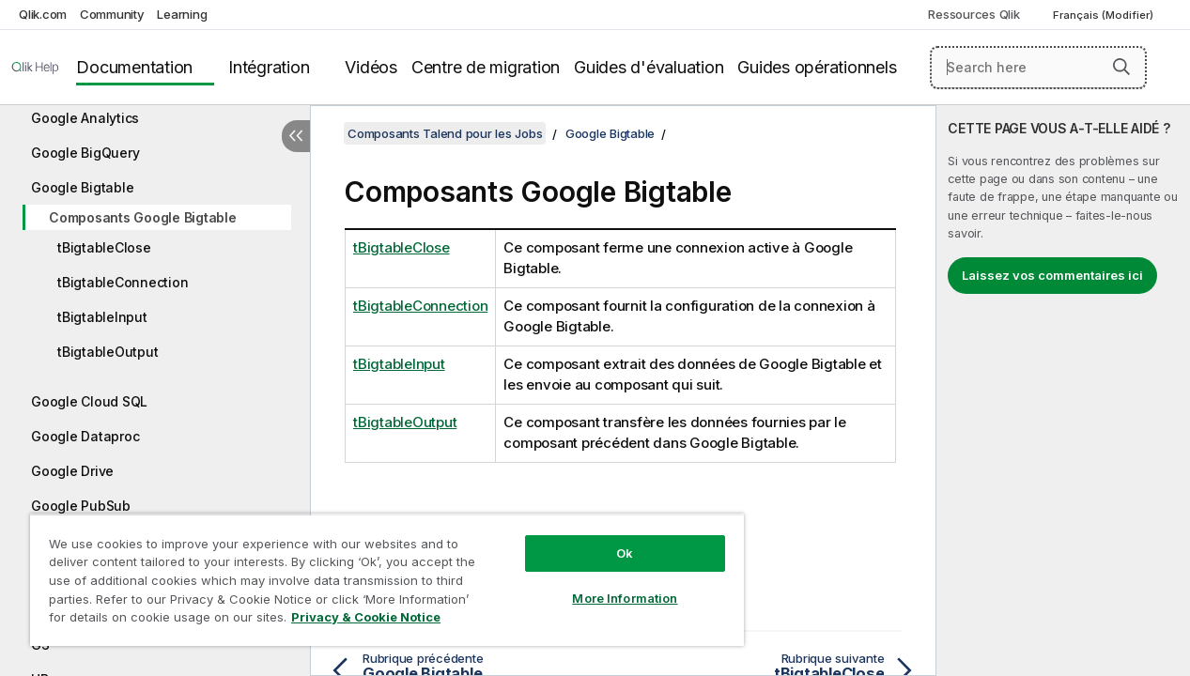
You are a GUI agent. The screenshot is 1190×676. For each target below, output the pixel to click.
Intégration (268, 67)
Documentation (134, 67)
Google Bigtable (82, 187)
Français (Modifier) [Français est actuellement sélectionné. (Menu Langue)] (1104, 15)
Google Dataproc (85, 436)
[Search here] (1038, 67)
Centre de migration (485, 67)
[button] (1121, 66)
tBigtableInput (102, 317)
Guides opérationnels (816, 67)
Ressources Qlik (973, 14)
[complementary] (1063, 390)
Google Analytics (85, 118)
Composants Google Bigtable (143, 217)
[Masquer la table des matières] (296, 136)
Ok (604, 538)
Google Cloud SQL (89, 401)
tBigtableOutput (107, 352)
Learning (182, 14)
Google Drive (72, 471)
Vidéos (371, 67)
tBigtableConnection (122, 282)
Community (112, 14)
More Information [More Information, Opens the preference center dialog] (604, 584)
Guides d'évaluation (648, 67)
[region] (375, 572)
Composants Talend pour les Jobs (445, 133)
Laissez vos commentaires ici (1052, 275)
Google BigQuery (85, 153)
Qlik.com (43, 14)
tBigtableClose (104, 247)
